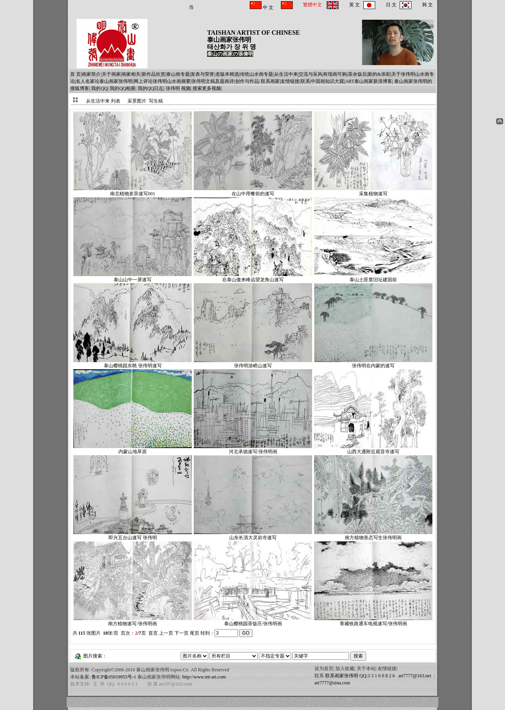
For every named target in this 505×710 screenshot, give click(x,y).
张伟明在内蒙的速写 (373, 363)
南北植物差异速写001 (132, 191)
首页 (153, 633)
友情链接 (290, 81)
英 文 (354, 4)
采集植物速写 (373, 191)
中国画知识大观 (327, 81)
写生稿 (156, 101)
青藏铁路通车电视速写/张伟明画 (373, 621)
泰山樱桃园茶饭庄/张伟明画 (253, 621)
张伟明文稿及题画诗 (212, 81)
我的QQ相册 (122, 88)
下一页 (181, 633)
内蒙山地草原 (132, 449)
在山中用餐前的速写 (253, 191)
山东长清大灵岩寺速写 (253, 535)
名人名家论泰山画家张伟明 (104, 81)
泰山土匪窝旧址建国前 (373, 277)
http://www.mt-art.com (204, 677)
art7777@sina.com (332, 683)
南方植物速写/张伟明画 (132, 621)
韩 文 (427, 4)
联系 (305, 81)
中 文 (267, 7)
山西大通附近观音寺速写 (373, 449)
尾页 (194, 633)
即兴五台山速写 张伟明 (132, 535)
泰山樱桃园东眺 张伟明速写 (132, 363)
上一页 (166, 633)
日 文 (391, 4)
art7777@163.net (413, 675)
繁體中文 (312, 4)
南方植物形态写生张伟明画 (373, 535)
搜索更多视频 (207, 88)
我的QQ (99, 88)
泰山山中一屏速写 (132, 277)
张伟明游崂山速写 (253, 363)
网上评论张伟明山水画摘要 (162, 81)
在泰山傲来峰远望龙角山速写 (253, 277)
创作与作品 (247, 81)
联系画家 (270, 81)
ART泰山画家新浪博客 (368, 81)
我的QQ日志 (150, 88)
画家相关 (131, 74)
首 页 (75, 74)
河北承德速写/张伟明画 (253, 449)
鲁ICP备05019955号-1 (114, 677)
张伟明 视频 (178, 88)
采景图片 (136, 101)
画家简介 (91, 74)
